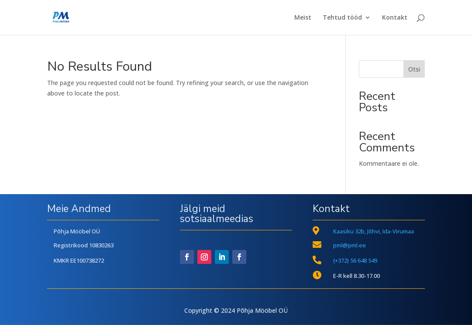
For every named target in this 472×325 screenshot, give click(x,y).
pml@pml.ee (349, 245)
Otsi (414, 69)
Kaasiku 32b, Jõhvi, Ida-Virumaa (373, 231)
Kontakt (394, 17)
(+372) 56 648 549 (355, 260)
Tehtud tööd (342, 17)
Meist (302, 17)
